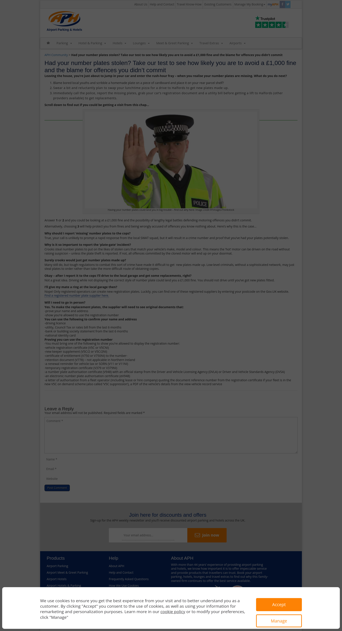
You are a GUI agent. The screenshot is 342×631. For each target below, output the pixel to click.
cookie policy (173, 611)
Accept (279, 604)
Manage (279, 621)
